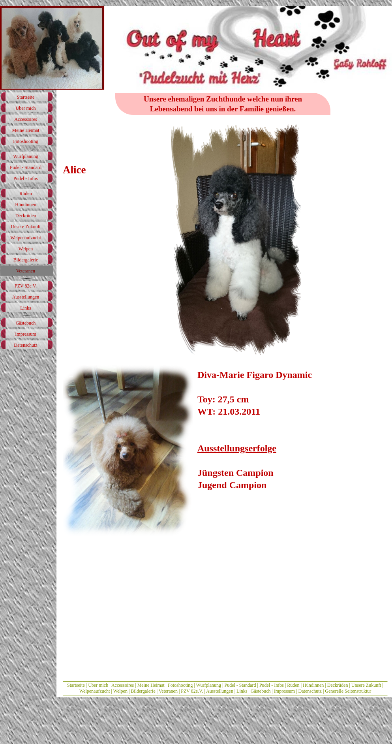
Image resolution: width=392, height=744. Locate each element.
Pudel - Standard (240, 685)
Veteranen (168, 691)
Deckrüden (337, 685)
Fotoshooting (180, 685)
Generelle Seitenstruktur (348, 691)
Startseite (76, 685)
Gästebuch (261, 691)
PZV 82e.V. (192, 691)
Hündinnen (313, 685)
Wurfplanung (208, 685)
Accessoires (122, 685)
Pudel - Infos (271, 685)
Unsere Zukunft (366, 685)
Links (241, 691)
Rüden (293, 685)
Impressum (284, 691)
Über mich (98, 685)
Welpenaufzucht (94, 691)
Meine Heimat (151, 685)
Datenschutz (310, 691)
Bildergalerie (143, 691)
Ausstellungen (219, 691)
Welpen (121, 691)
